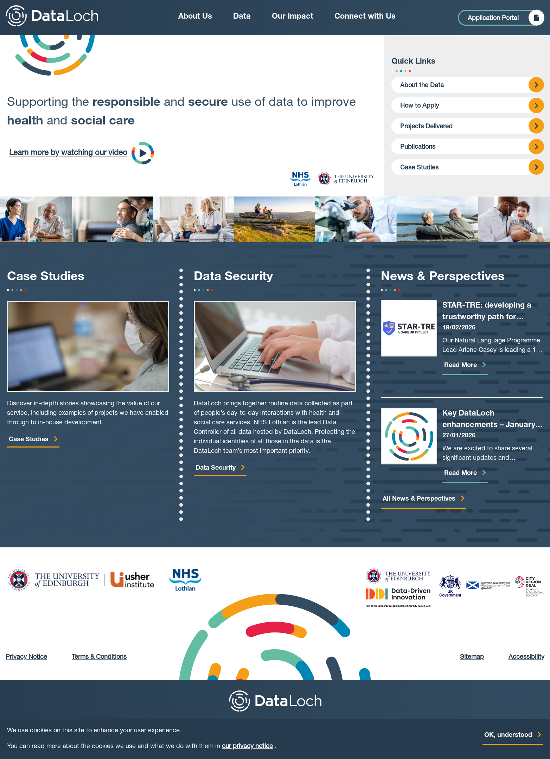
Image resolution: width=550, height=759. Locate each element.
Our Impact (292, 17)
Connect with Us (365, 17)
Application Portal (493, 18)
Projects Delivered (426, 127)
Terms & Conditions (99, 657)
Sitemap (472, 657)
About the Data (422, 86)
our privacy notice (247, 749)
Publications (417, 147)
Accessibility (526, 657)
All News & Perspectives (419, 499)
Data (242, 17)
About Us (195, 17)
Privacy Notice (26, 657)
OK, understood (508, 738)
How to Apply (419, 106)
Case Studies (419, 168)
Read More (460, 365)
